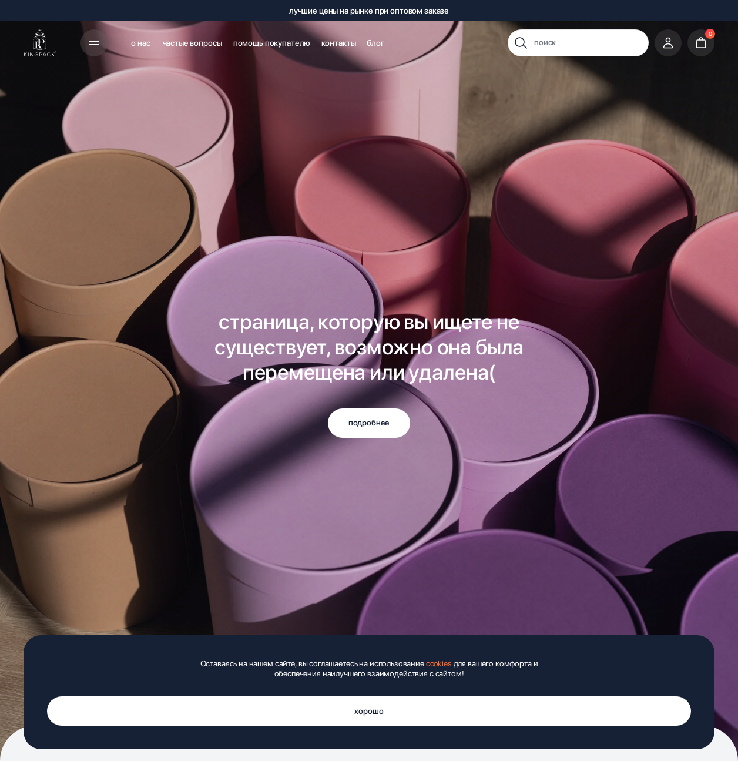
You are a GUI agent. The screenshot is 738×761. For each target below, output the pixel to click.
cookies (439, 663)
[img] (40, 43)
